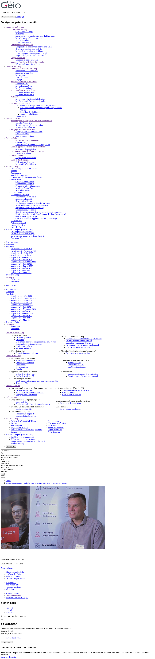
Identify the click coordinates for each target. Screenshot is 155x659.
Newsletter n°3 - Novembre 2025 (23, 251)
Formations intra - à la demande (28, 186)
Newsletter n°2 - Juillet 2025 (22, 253)
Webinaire (10, 244)
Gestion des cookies (13, 595)
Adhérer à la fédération (24, 73)
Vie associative (16, 221)
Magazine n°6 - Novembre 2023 (23, 262)
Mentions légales (12, 593)
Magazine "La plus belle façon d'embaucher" (28, 62)
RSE (12, 459)
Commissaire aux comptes (26, 210)
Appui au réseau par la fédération (23, 90)
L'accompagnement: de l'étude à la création (27, 151)
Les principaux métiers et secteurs (29, 38)
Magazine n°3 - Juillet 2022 (21, 268)
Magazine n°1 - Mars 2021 (21, 273)
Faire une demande (8, 657)
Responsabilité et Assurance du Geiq (30, 208)
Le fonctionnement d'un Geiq (22, 45)
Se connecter (11, 285)
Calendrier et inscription (25, 184)
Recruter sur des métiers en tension (29, 125)
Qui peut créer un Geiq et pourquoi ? (25, 140)
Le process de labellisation (26, 158)
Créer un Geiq (11, 138)
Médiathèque (11, 583)
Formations (15, 281)
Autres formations (23, 190)
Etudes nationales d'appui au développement (33, 145)
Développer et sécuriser (20, 195)
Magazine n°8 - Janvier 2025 (22, 257)
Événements (15, 279)
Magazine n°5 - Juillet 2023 (21, 264)
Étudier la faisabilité (23, 153)
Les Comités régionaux (24, 88)
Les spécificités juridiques (26, 164)
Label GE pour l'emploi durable (12, 466)
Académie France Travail (25, 188)
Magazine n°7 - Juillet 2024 (21, 260)
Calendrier (10, 277)
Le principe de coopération (26, 149)
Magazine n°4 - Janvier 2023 (22, 266)
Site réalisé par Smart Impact (17, 598)
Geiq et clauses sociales (25, 136)
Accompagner (16, 173)
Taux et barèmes (12, 470)
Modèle (12, 472)
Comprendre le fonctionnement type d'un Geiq (33, 47)
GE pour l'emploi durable (20, 103)
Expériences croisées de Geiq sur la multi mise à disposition (39, 212)
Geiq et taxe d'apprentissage (26, 216)
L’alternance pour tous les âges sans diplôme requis (35, 36)
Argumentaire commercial (26, 197)
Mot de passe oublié (13, 638)
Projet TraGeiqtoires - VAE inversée (29, 55)
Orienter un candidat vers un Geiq (29, 49)
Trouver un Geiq (22, 84)
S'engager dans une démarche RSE (24, 129)
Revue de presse (12, 242)
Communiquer (16, 192)
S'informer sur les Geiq (15, 27)
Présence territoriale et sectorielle (24, 82)
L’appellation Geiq (18, 58)
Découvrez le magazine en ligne (28, 64)
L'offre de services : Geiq (25, 92)
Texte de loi (12, 461)
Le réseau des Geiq (13, 66)
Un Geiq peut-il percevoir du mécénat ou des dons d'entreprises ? (41, 214)
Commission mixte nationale (27, 60)
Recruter (14, 171)
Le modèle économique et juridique (29, 51)
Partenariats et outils (19, 223)
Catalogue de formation (25, 182)
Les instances (21, 75)
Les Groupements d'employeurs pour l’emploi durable (36, 105)
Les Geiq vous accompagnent (22, 232)
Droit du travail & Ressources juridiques (26, 177)
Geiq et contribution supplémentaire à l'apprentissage (36, 218)
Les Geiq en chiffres (23, 40)
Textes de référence (23, 42)
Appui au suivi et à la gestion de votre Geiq (32, 205)
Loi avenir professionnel (12, 457)
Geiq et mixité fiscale (24, 201)
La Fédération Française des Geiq (24, 69)
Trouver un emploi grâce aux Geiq (19, 229)
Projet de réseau (22, 77)
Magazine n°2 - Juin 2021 (21, 270)
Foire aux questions (13, 587)
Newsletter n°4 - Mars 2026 (21, 249)
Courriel (4, 631)
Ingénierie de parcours (19, 175)
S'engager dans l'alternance (26, 127)
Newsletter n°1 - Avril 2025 (21, 255)
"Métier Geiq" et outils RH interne (24, 168)
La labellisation (17, 155)
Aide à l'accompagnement (12, 455)
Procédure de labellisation (30, 112)
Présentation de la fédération (27, 71)
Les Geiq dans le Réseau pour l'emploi (30, 101)
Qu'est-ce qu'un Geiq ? (19, 29)
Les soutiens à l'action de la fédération (30, 99)
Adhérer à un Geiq (13, 119)
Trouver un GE (21, 116)
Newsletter (10, 247)
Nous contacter (7, 568)
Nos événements (12, 585)
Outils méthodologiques (20, 160)
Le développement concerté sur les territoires (28, 147)
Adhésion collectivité (24, 199)
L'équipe (19, 79)
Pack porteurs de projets (25, 162)
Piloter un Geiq (12, 166)
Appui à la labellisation (29, 114)
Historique (20, 34)
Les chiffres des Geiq (24, 86)
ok (3, 474)
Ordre (3, 453)
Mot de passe (6, 633)
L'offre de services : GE (25, 95)
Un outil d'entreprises (24, 123)
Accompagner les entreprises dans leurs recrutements (31, 121)
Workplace (10, 589)
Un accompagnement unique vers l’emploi (32, 53)
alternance (12, 464)
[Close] (2, 619)
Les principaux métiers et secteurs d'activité (28, 236)
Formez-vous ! (16, 179)
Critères (23, 110)
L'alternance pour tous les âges (23, 234)
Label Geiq (12, 468)
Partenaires (15, 97)
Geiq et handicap (22, 134)
